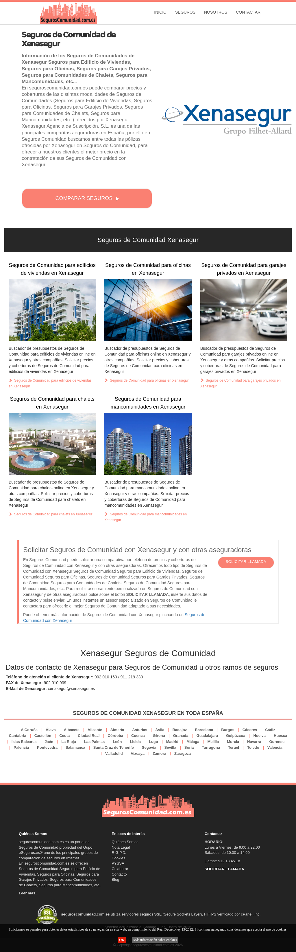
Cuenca (138, 735)
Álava (51, 730)
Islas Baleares (24, 741)
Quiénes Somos (125, 842)
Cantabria (17, 735)
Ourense (276, 741)
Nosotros (215, 12)
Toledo (253, 747)
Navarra (254, 741)
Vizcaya (138, 753)
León (117, 741)
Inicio (160, 12)
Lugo (153, 741)
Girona (159, 735)
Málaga (192, 741)
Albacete (71, 730)
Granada (180, 735)
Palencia (21, 747)
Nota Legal (121, 847)
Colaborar (120, 869)
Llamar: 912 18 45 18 (222, 861)
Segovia (149, 747)
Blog (115, 879)
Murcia (233, 741)
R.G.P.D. (119, 852)
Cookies (118, 858)
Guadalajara (207, 735)
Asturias (139, 730)
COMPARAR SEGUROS (88, 198)
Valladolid (114, 753)
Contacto (119, 874)
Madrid (172, 741)
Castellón (42, 735)
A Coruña (29, 730)
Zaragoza (182, 753)
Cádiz (270, 730)
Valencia (274, 747)
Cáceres (250, 730)
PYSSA (118, 863)
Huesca (280, 735)
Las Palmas (94, 741)
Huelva (259, 735)
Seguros (185, 12)
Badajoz (179, 730)
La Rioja (68, 741)
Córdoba (115, 735)
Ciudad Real (88, 735)
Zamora (159, 753)
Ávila (159, 730)
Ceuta (64, 735)
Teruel (233, 747)
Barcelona (204, 730)
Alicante (95, 730)
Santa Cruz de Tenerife (113, 747)
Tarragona (211, 747)
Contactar (248, 12)
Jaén (49, 741)
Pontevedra (47, 747)
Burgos (227, 730)
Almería (117, 730)
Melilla (213, 741)
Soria (189, 747)
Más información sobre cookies (155, 940)
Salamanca (75, 747)
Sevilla (170, 747)
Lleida (135, 741)
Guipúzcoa (235, 735)
